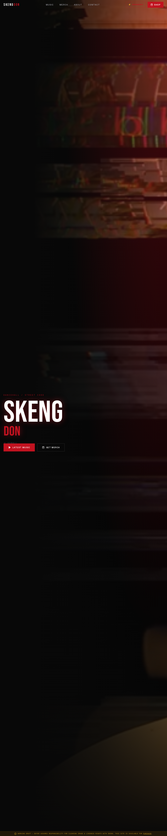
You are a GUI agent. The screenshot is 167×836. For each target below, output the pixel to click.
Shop (155, 4)
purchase (147, 834)
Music (50, 4)
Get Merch (51, 447)
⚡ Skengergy (135, 5)
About (78, 4)
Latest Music (19, 447)
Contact (94, 4)
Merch (64, 4)
